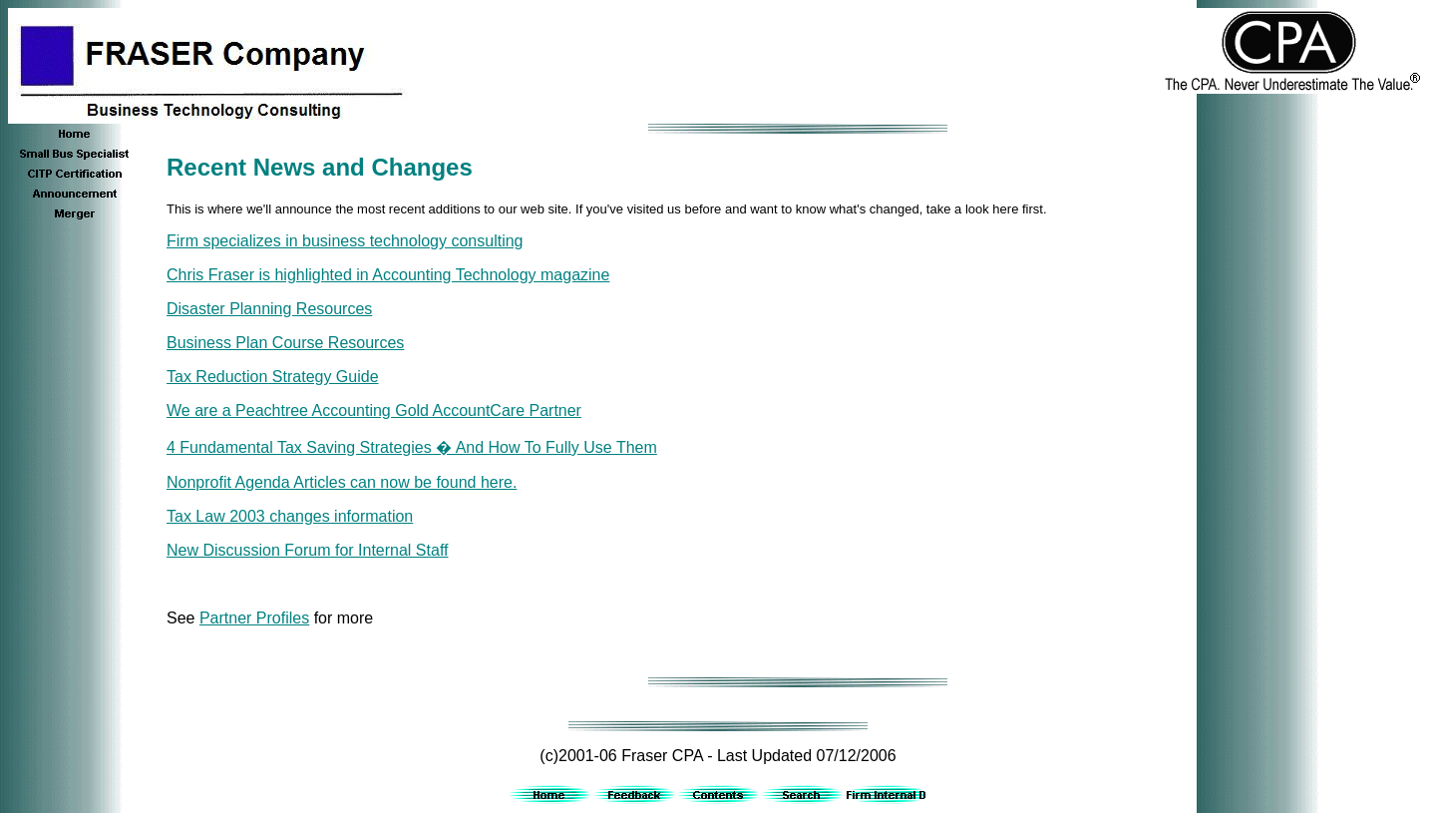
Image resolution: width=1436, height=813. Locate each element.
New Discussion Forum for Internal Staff (307, 550)
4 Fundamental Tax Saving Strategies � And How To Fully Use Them (412, 447)
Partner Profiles (254, 618)
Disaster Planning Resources (269, 308)
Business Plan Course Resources (285, 342)
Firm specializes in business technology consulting (345, 240)
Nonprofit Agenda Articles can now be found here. (342, 482)
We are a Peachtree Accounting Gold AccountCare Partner (374, 410)
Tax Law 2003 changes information (290, 516)
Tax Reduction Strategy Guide (273, 376)
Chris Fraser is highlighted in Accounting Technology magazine (388, 274)
